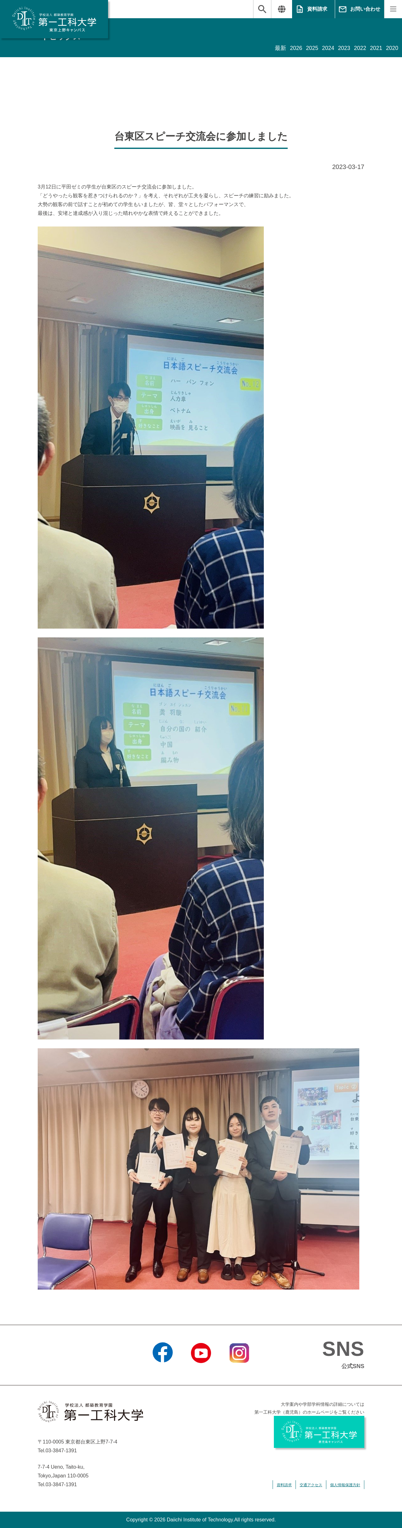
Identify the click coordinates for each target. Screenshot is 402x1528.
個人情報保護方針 (345, 1485)
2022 (359, 48)
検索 (262, 9)
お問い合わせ (365, 9)
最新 (278, 48)
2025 (310, 48)
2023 (343, 48)
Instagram (239, 1370)
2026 (294, 48)
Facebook (162, 1370)
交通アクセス (311, 1485)
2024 (326, 48)
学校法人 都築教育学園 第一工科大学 (54, 19)
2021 (375, 48)
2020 (392, 48)
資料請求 (317, 9)
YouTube (200, 1370)
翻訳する (281, 9)
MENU (393, 9)
